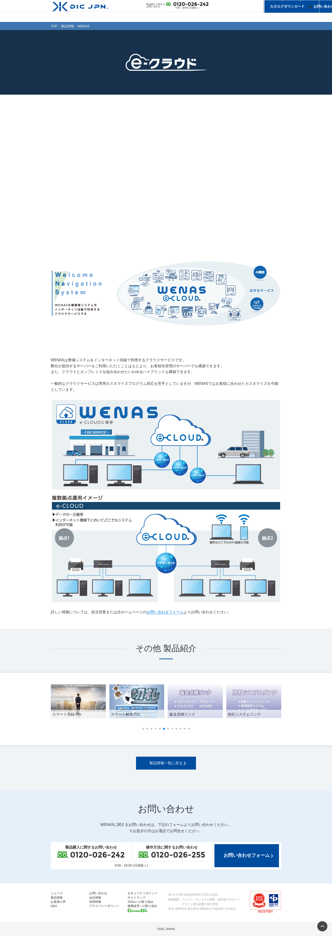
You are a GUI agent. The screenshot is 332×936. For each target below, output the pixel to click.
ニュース (144, 16)
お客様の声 (222, 16)
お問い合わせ (267, 5)
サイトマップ (136, 897)
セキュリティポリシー (142, 893)
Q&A (54, 906)
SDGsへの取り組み (140, 901)
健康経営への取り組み (142, 906)
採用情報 (95, 901)
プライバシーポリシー (104, 906)
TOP (54, 26)
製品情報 (183, 16)
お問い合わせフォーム (165, 612)
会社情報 (261, 16)
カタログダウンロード (232, 5)
